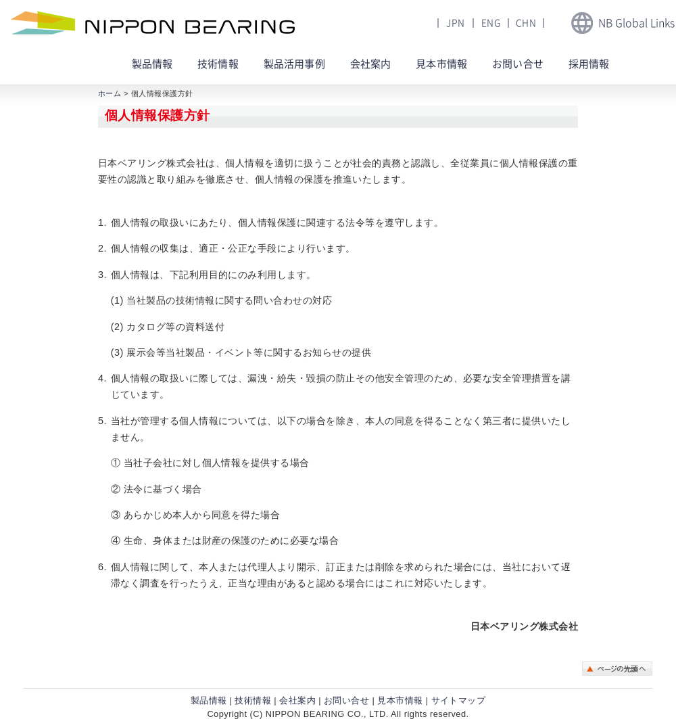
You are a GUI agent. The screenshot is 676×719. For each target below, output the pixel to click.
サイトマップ (458, 700)
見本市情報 (441, 64)
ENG (490, 23)
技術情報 (218, 64)
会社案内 (370, 64)
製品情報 (209, 700)
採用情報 (589, 64)
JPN (455, 23)
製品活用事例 (294, 64)
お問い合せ (518, 64)
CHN (526, 23)
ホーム (109, 93)
